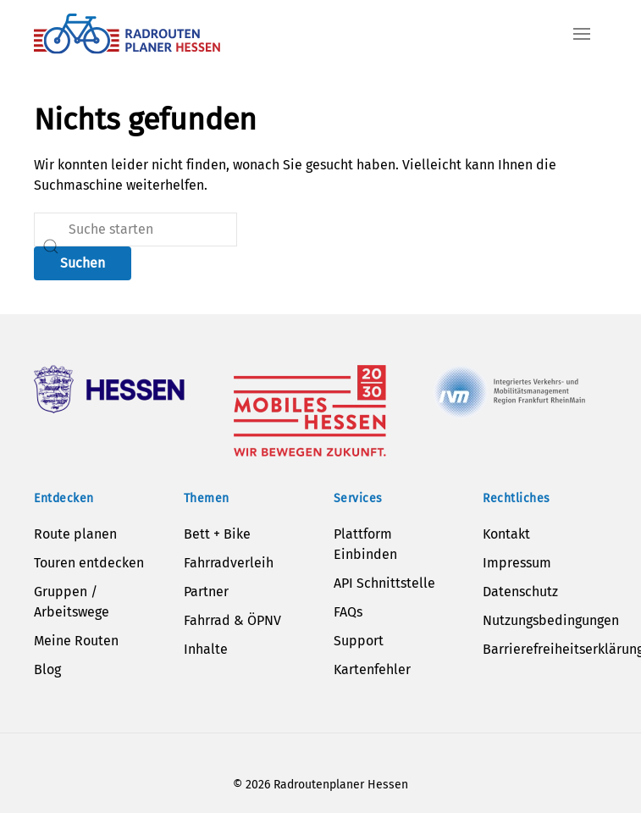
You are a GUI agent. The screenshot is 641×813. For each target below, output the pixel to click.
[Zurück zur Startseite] (127, 34)
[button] (581, 34)
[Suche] (135, 229)
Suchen (82, 263)
